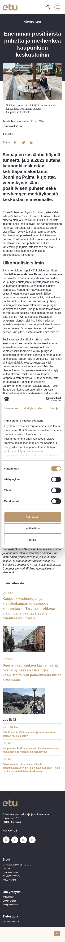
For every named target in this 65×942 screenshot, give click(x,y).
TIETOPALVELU (10, 872)
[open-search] (48, 7)
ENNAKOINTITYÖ (11, 876)
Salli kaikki (32, 517)
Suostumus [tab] (11, 408)
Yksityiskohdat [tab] (33, 408)
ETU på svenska (10, 904)
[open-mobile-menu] (57, 7)
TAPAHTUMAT (9, 880)
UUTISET (7, 868)
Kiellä (32, 540)
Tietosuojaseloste (11, 921)
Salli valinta (32, 528)
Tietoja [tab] (54, 408)
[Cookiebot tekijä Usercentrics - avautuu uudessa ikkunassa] (46, 399)
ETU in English (9, 901)
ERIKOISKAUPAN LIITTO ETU (17, 865)
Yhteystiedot (8, 897)
